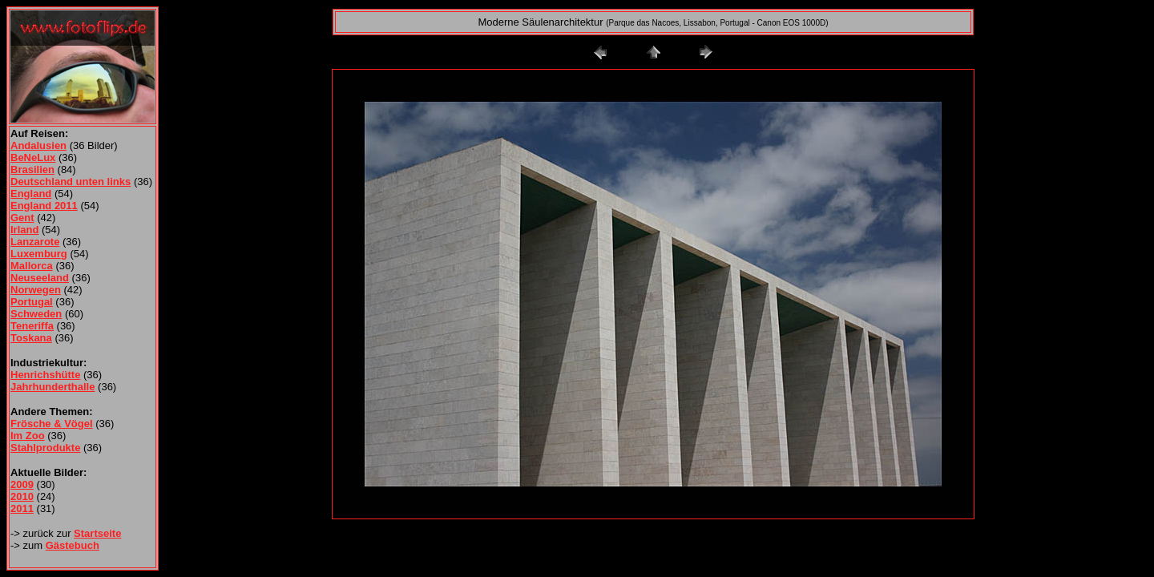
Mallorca (31, 266)
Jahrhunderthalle (52, 387)
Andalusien (38, 145)
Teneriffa (32, 326)
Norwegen (35, 290)
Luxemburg (38, 254)
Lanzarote (34, 242)
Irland (24, 230)
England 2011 (44, 206)
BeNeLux (32, 157)
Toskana (31, 338)
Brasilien (32, 169)
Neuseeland (39, 278)
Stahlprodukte (45, 448)
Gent (22, 218)
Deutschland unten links (70, 182)
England (30, 194)
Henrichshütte (45, 375)
